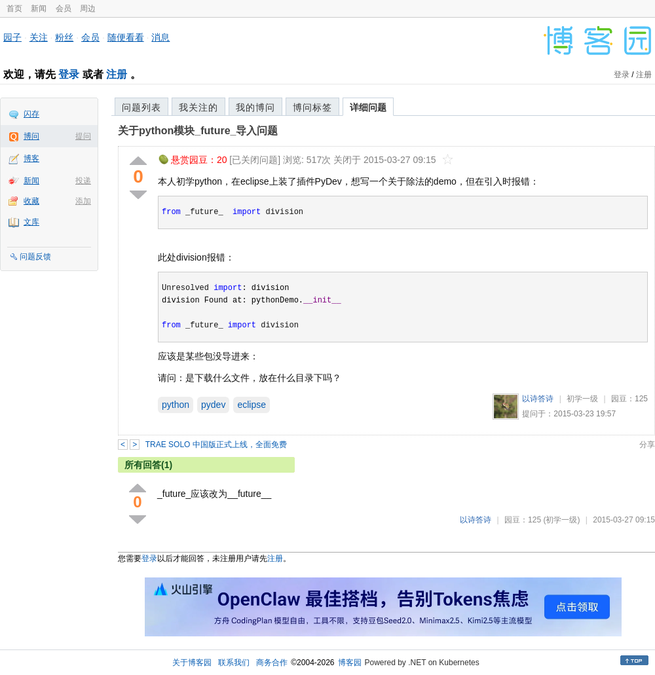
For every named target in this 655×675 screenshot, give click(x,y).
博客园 (350, 662)
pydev (213, 404)
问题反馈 (35, 256)
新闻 (39, 8)
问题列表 (141, 107)
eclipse (251, 404)
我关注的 (198, 107)
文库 (31, 222)
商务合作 (272, 662)
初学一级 (582, 398)
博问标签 (312, 107)
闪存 (31, 114)
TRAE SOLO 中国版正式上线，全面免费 (216, 444)
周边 (88, 8)
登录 (68, 74)
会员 (63, 8)
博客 (31, 158)
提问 (83, 136)
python (175, 404)
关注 (38, 37)
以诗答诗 (537, 398)
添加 (83, 201)
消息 (160, 37)
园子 (12, 37)
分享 (647, 444)
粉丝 (64, 37)
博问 (31, 136)
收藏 (31, 201)
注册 (116, 74)
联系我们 (234, 662)
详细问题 (368, 107)
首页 (14, 8)
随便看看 (125, 37)
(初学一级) (561, 519)
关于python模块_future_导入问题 (198, 130)
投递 (83, 180)
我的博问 (255, 107)
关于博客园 (192, 662)
